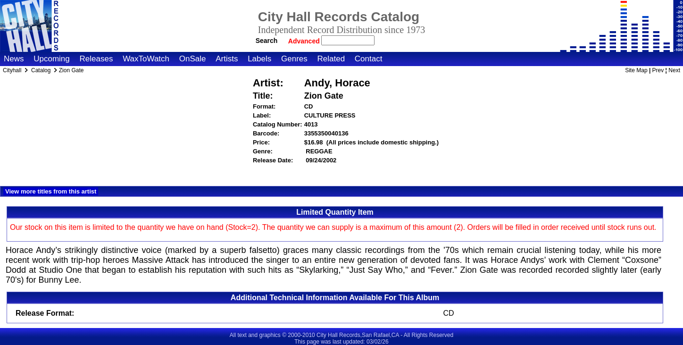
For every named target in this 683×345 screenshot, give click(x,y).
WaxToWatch (146, 58)
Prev (658, 70)
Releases (96, 58)
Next (674, 70)
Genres (294, 58)
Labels (259, 58)
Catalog (40, 70)
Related (331, 58)
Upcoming (51, 58)
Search (267, 40)
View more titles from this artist (50, 191)
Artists (227, 58)
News (14, 58)
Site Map (636, 70)
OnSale (192, 58)
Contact (369, 58)
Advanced (305, 41)
